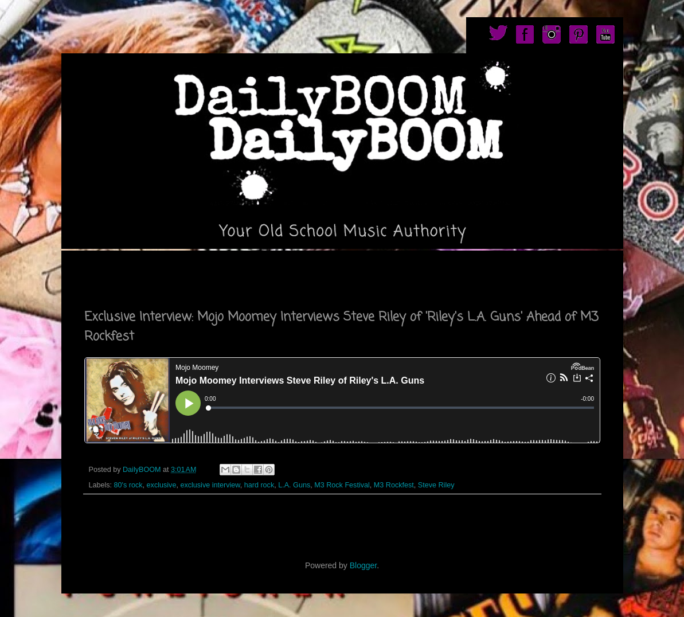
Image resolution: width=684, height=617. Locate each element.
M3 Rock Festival (342, 485)
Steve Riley (436, 485)
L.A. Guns (294, 485)
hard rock (259, 485)
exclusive (162, 485)
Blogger (363, 565)
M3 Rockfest (394, 485)
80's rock (128, 485)
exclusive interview (210, 485)
